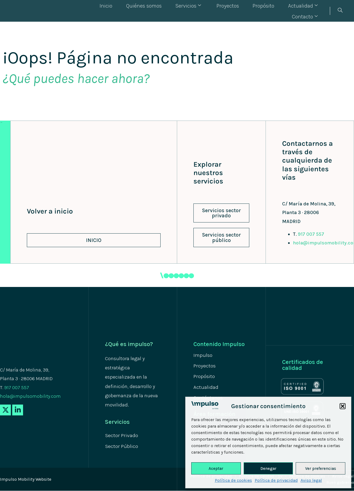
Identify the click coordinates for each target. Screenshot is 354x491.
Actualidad (266, 11)
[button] (342, 406)
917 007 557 (311, 234)
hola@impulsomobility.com (30, 396)
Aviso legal (311, 480)
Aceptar (216, 468)
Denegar (268, 468)
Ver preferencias (320, 468)
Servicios (158, 11)
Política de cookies (233, 480)
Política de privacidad (276, 480)
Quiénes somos (115, 11)
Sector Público (122, 446)
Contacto (307, 11)
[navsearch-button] (340, 11)
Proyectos (195, 11)
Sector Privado (122, 435)
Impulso (203, 355)
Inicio (79, 11)
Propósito (229, 11)
